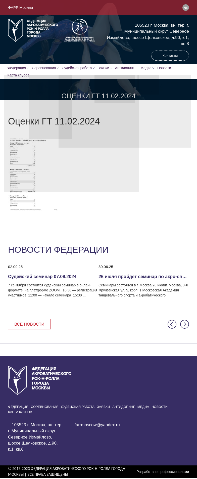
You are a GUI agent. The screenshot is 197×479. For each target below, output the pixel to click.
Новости (167, 68)
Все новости (30, 325)
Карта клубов (19, 76)
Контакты (170, 56)
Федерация (17, 68)
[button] (172, 325)
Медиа (148, 68)
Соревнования (45, 68)
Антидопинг (125, 68)
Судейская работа (77, 68)
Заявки (104, 68)
